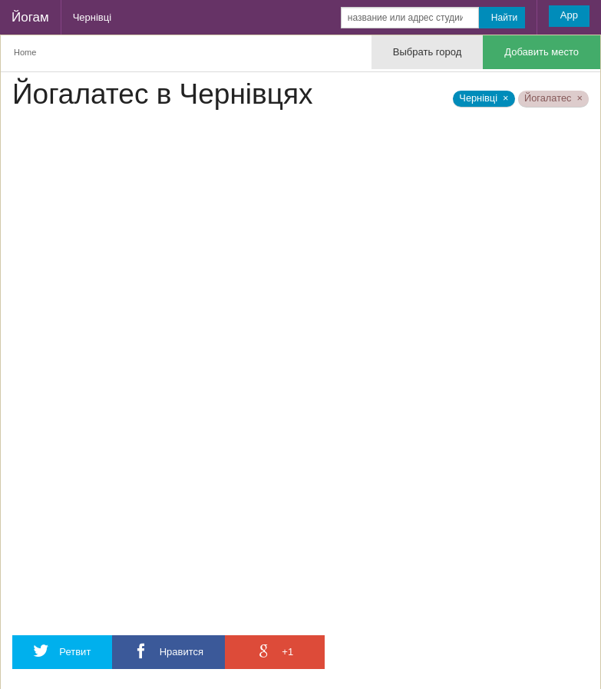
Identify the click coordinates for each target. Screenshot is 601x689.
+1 (274, 651)
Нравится (168, 651)
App (569, 15)
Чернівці (92, 17)
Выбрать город (427, 52)
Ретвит (62, 651)
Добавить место (541, 52)
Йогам (30, 17)
